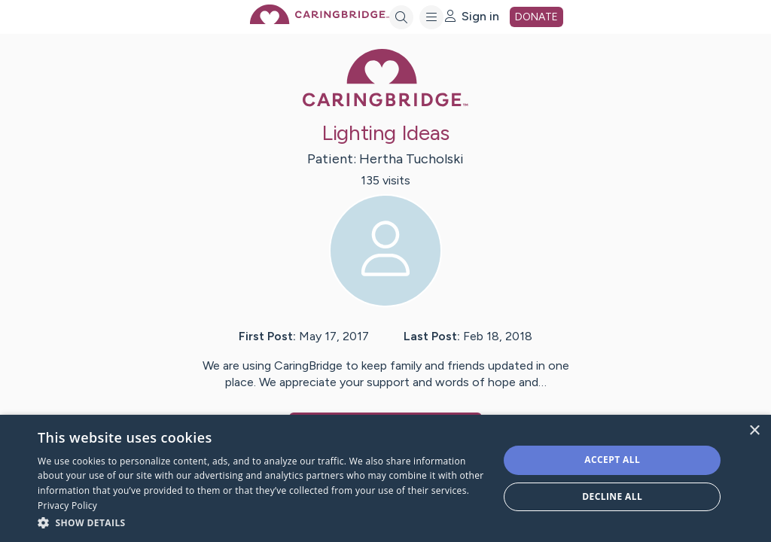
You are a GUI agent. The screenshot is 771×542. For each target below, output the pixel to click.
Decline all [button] (612, 496)
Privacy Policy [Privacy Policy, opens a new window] (67, 505)
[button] (261, 522)
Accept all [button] (612, 459)
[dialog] (385, 478)
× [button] (754, 431)
